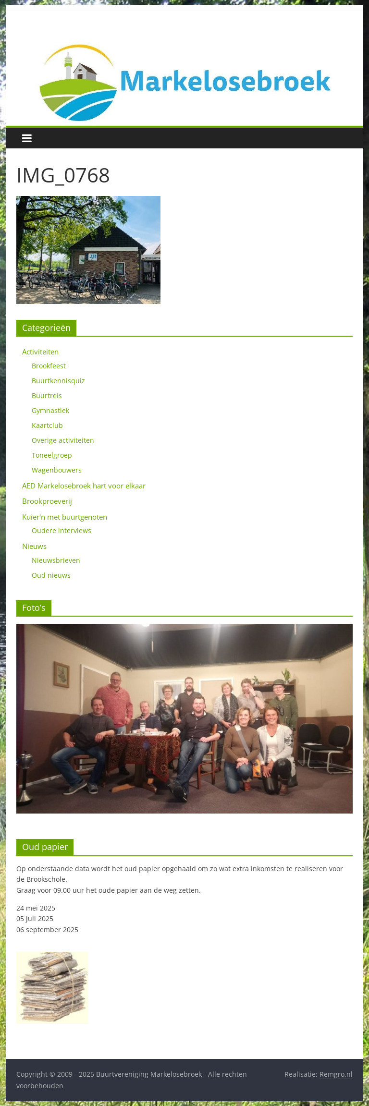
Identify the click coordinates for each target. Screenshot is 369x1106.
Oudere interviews (61, 530)
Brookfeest (49, 365)
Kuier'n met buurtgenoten (64, 517)
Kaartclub (47, 425)
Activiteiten (40, 351)
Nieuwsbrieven (56, 560)
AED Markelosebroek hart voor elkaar (84, 485)
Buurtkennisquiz (58, 380)
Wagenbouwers (57, 469)
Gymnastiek (50, 410)
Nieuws (34, 546)
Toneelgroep (52, 455)
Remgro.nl (336, 1074)
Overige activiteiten (63, 440)
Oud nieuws (51, 575)
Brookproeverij (47, 501)
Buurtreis (47, 395)
